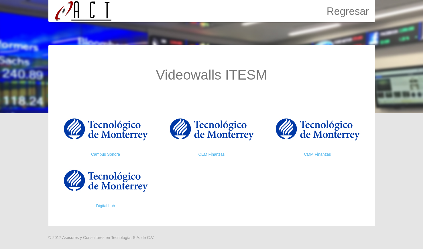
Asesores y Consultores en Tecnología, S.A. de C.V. (108, 237)
